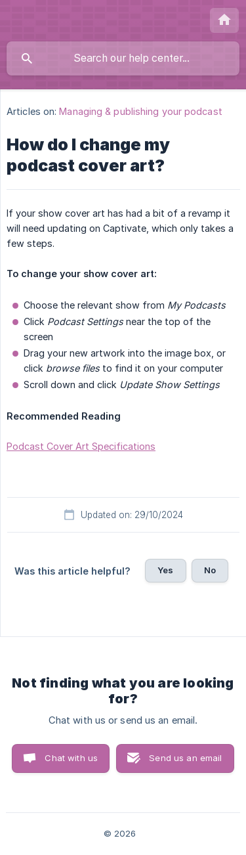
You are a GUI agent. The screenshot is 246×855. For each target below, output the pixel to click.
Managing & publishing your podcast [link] (140, 111)
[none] (224, 20)
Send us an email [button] (185, 758)
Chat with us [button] (71, 758)
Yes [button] (165, 570)
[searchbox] (123, 58)
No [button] (210, 570)
